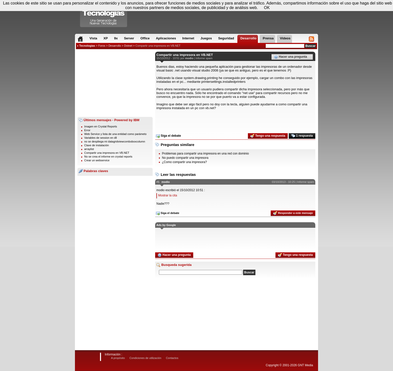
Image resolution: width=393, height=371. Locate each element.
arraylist (89, 149)
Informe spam (203, 58)
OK (267, 8)
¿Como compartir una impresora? (184, 162)
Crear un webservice (97, 160)
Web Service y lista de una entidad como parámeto (115, 133)
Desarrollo (115, 45)
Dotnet (128, 45)
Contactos (172, 357)
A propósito (118, 357)
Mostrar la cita (167, 195)
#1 (157, 181)
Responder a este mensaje (293, 213)
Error (87, 130)
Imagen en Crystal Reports (100, 126)
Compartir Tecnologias (104, 15)
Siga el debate (168, 136)
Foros (101, 45)
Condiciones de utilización (145, 357)
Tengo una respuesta (267, 136)
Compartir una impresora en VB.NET (157, 45)
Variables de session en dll (100, 137)
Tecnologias (87, 45)
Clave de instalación (96, 145)
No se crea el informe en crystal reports (108, 156)
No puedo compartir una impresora (185, 158)
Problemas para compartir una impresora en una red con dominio (205, 153)
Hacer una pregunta (290, 57)
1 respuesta (302, 136)
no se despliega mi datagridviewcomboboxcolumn (114, 141)
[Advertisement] (115, 83)
